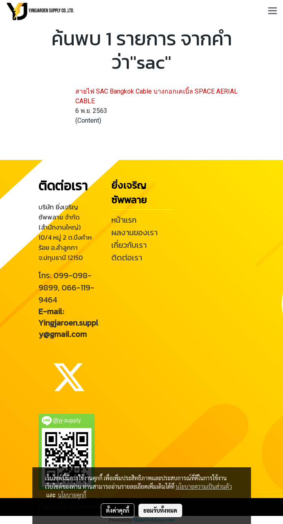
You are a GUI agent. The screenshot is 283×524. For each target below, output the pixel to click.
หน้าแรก (123, 220)
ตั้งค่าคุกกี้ (117, 510)
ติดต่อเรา (126, 257)
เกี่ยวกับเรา (129, 245)
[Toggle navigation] (272, 11)
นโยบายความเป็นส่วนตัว (204, 486)
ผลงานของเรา (134, 232)
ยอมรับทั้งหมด (160, 510)
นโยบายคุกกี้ (72, 494)
